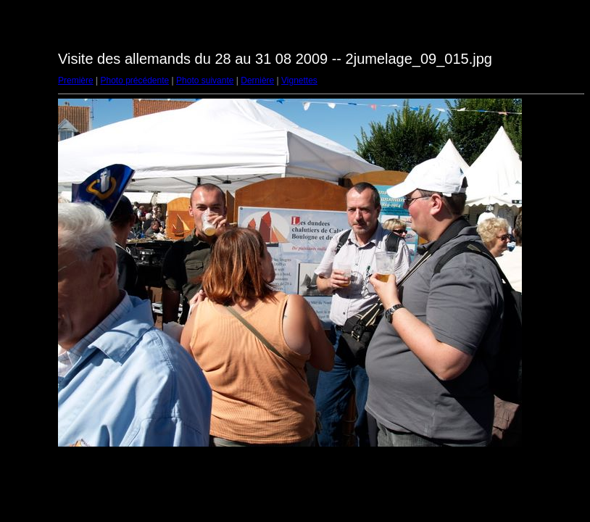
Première (76, 80)
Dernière (257, 80)
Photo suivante (204, 80)
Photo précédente (134, 80)
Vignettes (299, 80)
